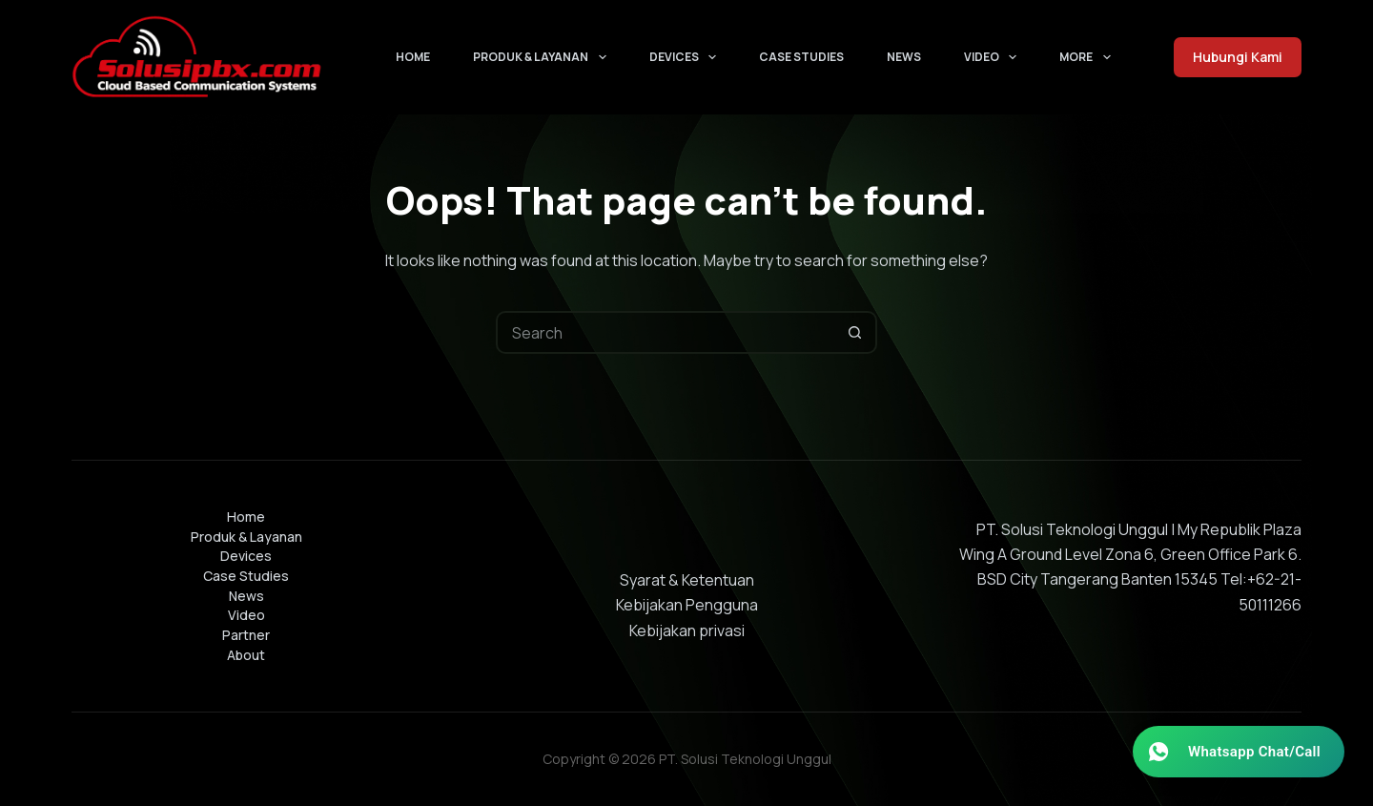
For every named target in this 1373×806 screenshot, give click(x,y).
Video (994, 57)
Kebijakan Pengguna (687, 604)
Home (413, 57)
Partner (246, 635)
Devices (686, 57)
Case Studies (801, 57)
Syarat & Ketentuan (687, 579)
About (246, 655)
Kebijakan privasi (687, 630)
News (904, 57)
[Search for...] (665, 332)
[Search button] (855, 332)
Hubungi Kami (1237, 57)
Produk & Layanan (543, 57)
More (1088, 57)
